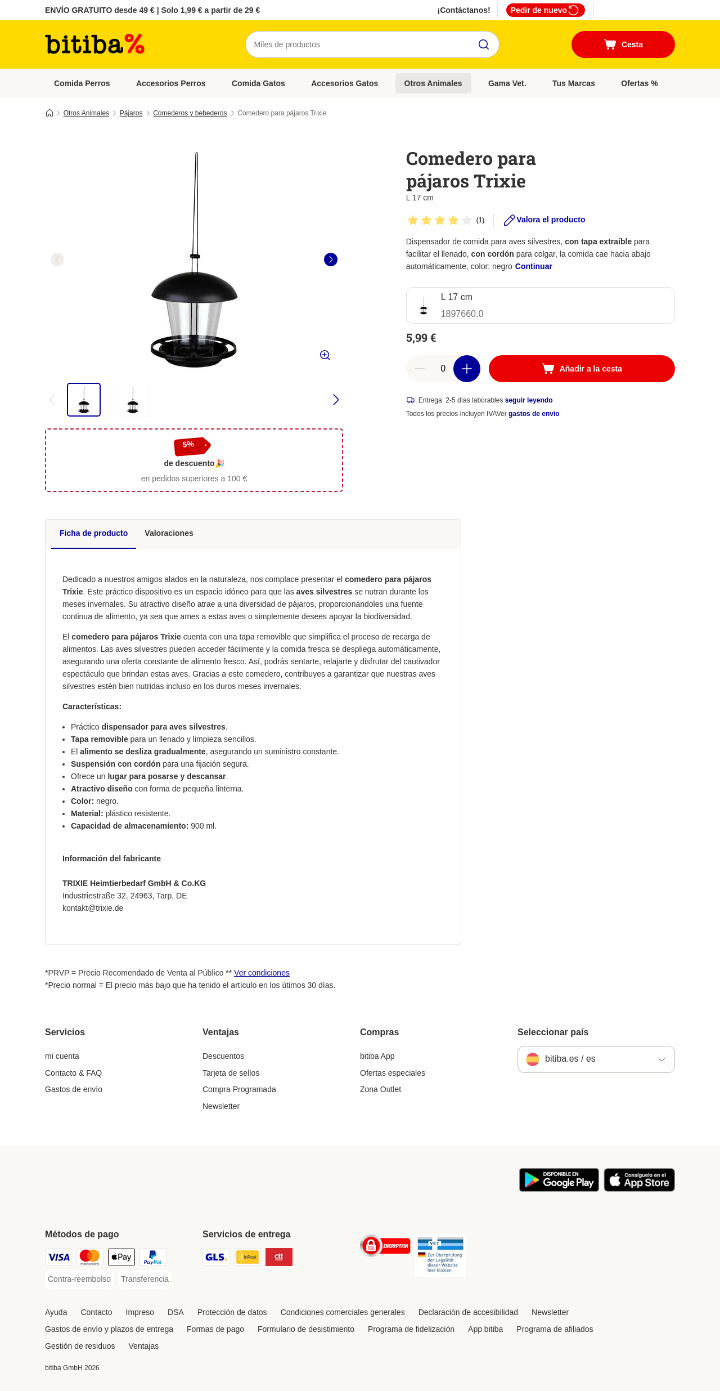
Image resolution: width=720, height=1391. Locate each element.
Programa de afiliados (554, 1329)
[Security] (385, 1248)
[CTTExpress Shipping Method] (279, 1259)
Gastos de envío (73, 1089)
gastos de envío (534, 414)
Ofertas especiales (392, 1072)
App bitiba (485, 1329)
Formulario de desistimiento (306, 1329)
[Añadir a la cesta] (582, 368)
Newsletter (221, 1106)
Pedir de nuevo (545, 10)
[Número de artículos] (443, 368)
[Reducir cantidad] (419, 368)
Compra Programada (239, 1089)
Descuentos (223, 1056)
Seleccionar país (553, 1032)
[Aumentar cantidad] (466, 368)
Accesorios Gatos (344, 83)
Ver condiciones (262, 972)
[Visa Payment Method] (58, 1259)
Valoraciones (169, 533)
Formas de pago (215, 1329)
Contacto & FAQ (73, 1072)
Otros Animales (433, 83)
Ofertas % (639, 83)
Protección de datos (232, 1312)
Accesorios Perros (171, 83)
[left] (57, 259)
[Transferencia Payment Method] (145, 1279)
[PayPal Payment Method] (153, 1259)
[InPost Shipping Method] (247, 1259)
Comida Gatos (258, 83)
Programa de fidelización (411, 1329)
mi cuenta (62, 1056)
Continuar (533, 266)
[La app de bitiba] (559, 1188)
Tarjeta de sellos (230, 1072)
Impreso (140, 1312)
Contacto (96, 1312)
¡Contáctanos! (464, 10)
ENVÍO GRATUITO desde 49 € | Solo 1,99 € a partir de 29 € (152, 10)
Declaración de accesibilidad (468, 1312)
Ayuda (56, 1312)
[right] (331, 259)
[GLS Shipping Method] (216, 1259)
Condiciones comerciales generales (343, 1312)
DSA (176, 1312)
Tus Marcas (573, 83)
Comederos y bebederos (190, 113)
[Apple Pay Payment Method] (121, 1259)
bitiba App (377, 1056)
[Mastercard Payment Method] (90, 1259)
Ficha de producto (94, 533)
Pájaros (131, 113)
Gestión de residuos (80, 1345)
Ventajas (144, 1345)
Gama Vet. (507, 83)
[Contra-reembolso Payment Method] (79, 1279)
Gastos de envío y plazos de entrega (109, 1329)
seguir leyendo (529, 400)
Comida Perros (82, 83)
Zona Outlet (380, 1089)
